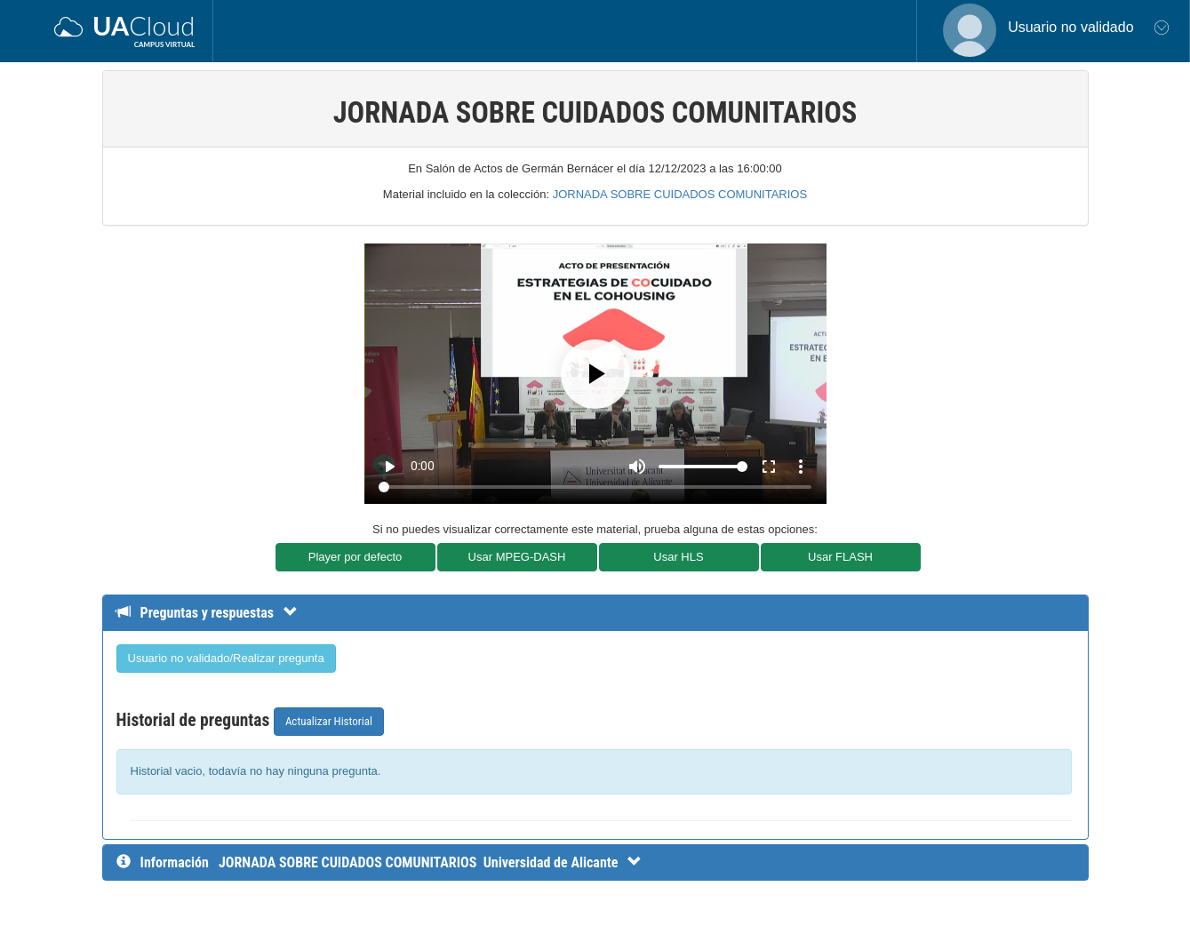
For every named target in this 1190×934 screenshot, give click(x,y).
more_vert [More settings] (800, 466)
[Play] (595, 374)
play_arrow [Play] (389, 466)
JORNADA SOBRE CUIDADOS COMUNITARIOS (680, 194)
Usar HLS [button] (678, 556)
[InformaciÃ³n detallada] (430, 862)
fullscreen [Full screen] (768, 466)
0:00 (423, 466)
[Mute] (637, 466)
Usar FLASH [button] (840, 556)
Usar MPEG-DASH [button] (517, 556)
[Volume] (703, 466)
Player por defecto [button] (355, 556)
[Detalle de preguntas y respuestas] (215, 612)
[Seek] (595, 487)
